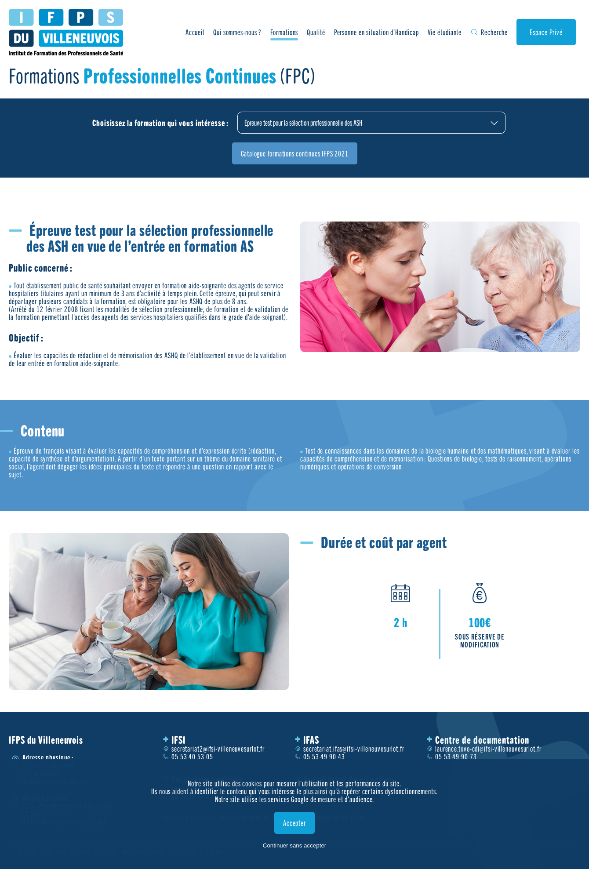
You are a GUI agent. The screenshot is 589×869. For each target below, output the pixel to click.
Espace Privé (546, 32)
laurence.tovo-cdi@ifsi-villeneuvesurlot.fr (488, 749)
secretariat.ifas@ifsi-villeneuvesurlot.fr (353, 749)
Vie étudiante (444, 32)
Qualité (316, 32)
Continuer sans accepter (294, 845)
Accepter (294, 823)
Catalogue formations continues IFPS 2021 (295, 153)
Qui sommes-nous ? (237, 32)
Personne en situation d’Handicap (376, 32)
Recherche (494, 32)
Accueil (194, 32)
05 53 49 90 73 (456, 756)
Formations (284, 32)
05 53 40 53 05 (192, 756)
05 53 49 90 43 (324, 756)
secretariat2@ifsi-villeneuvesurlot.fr (218, 749)
